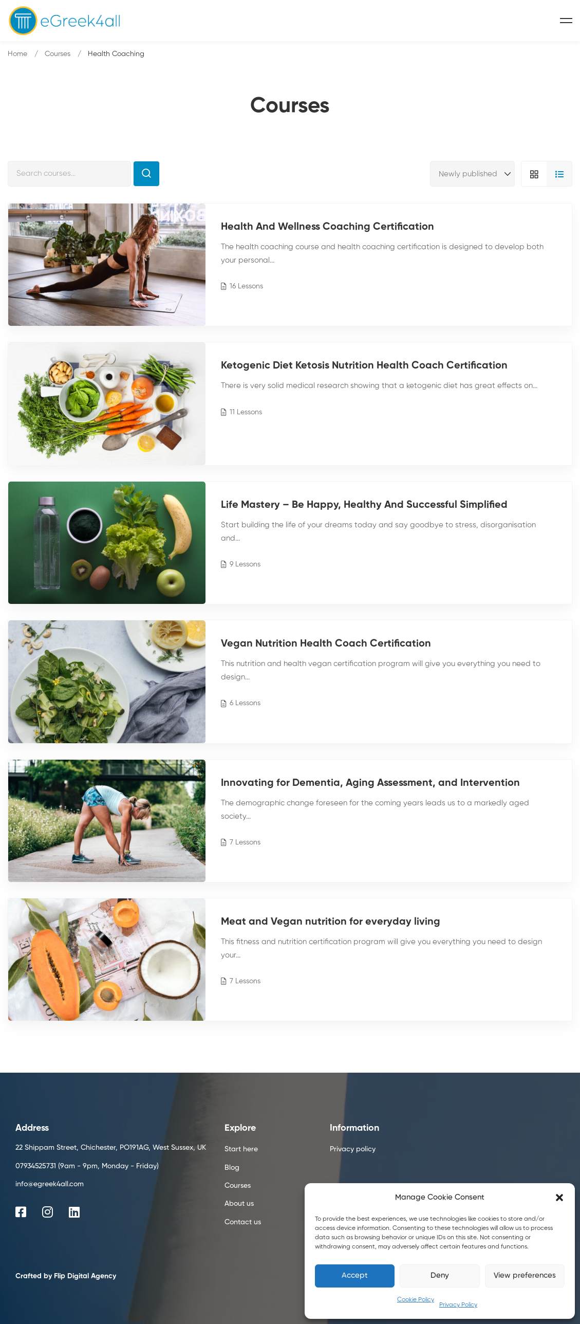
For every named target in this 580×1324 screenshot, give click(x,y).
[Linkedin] (74, 1212)
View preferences (525, 1275)
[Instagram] (47, 1212)
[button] (559, 1197)
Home (17, 54)
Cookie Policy (415, 1300)
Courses (57, 54)
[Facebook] (21, 1212)
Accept (355, 1275)
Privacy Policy (458, 1305)
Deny (440, 1275)
